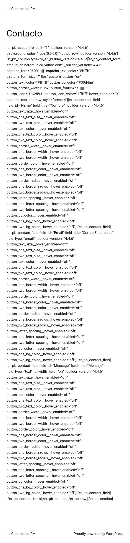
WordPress (114, 534)
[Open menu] (120, 9)
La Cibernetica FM (21, 9)
